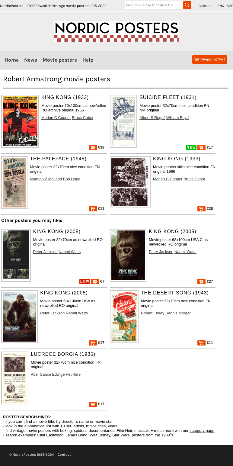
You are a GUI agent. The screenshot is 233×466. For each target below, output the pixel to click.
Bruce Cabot (82, 117)
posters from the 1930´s (152, 435)
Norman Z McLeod (46, 179)
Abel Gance (41, 374)
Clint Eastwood (50, 435)
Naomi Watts (70, 251)
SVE (230, 6)
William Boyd (177, 117)
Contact (205, 6)
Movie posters (60, 60)
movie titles (96, 426)
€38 (96, 147)
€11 (96, 208)
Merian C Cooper (56, 117)
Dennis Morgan (178, 313)
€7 (97, 281)
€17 (205, 147)
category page (202, 430)
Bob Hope (71, 179)
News (30, 60)
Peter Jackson (45, 251)
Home (12, 60)
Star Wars (120, 435)
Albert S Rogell (152, 117)
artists (78, 426)
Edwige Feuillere (66, 374)
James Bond (76, 435)
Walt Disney (100, 435)
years (113, 426)
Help (87, 60)
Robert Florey (152, 313)
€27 (205, 281)
